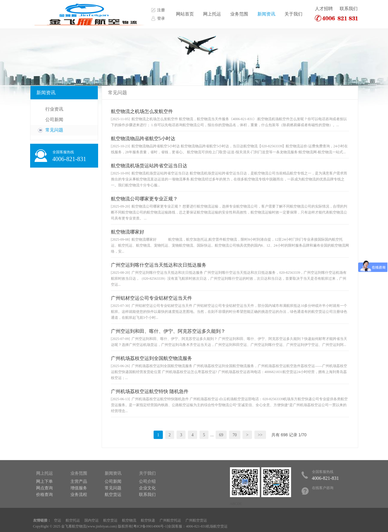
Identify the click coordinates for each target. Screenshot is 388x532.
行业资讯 (54, 109)
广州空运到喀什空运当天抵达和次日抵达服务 (158, 264)
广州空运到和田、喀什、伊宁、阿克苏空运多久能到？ (168, 331)
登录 (161, 18)
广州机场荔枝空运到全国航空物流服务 (151, 358)
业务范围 (239, 14)
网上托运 (212, 14)
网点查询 (44, 488)
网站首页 (185, 14)
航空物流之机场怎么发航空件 (142, 111)
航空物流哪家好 (127, 231)
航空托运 (73, 520)
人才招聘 (324, 8)
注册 (161, 10)
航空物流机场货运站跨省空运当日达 (149, 165)
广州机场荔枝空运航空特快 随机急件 (149, 391)
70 (235, 435)
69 (221, 435)
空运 (57, 520)
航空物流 (129, 520)
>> (260, 435)
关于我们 (293, 14)
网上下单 (44, 481)
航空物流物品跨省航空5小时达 (143, 138)
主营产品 (78, 481)
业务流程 (78, 494)
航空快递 (148, 520)
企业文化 (147, 488)
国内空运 (91, 520)
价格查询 (44, 494)
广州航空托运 (170, 520)
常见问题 (54, 130)
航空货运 (113, 494)
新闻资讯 (266, 14)
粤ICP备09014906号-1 (150, 526)
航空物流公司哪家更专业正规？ (144, 198)
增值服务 (78, 488)
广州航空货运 (196, 520)
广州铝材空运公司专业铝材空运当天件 (151, 298)
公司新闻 (54, 119)
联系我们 (349, 8)
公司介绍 (147, 481)
